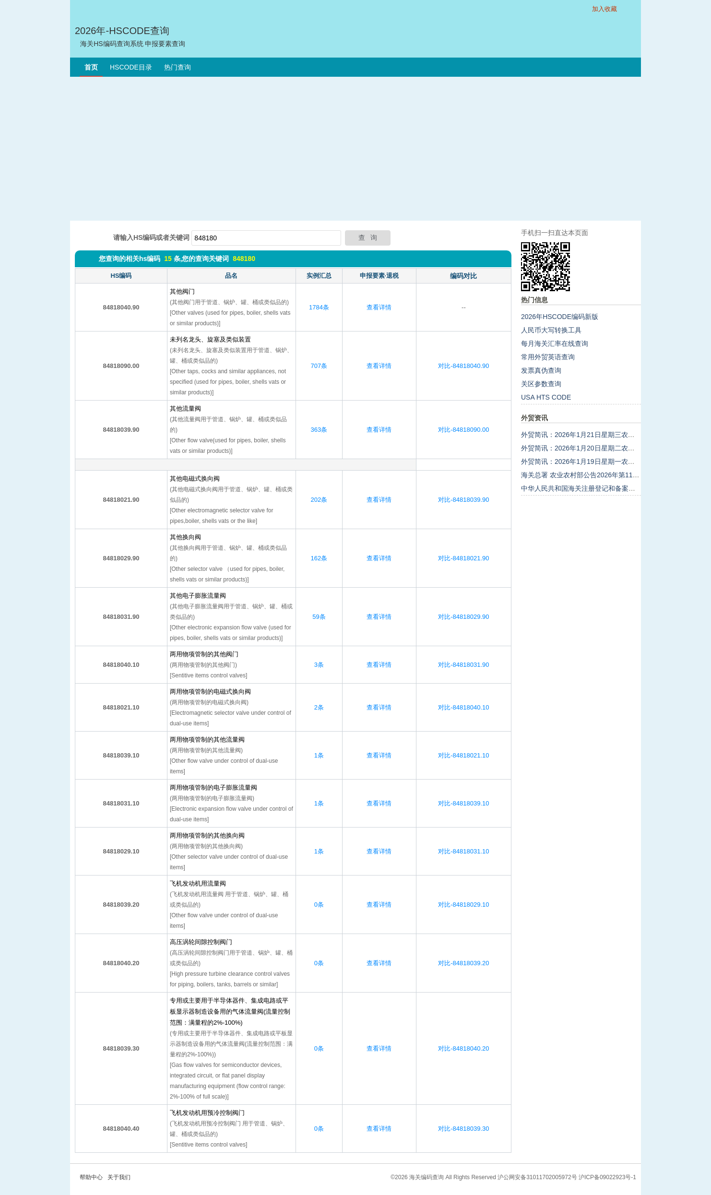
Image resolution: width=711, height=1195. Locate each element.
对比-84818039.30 (463, 1128)
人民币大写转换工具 (551, 330)
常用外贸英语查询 (548, 357)
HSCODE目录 (131, 67)
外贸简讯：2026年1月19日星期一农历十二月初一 (594, 461)
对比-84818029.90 (463, 616)
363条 (319, 429)
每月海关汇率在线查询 (554, 343)
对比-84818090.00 (463, 429)
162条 (319, 558)
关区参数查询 (541, 384)
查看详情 (379, 307)
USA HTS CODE (546, 397)
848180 (244, 258)
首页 (91, 67)
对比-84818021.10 (463, 755)
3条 (319, 664)
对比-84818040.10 (463, 707)
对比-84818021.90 (463, 558)
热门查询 (177, 67)
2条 (319, 707)
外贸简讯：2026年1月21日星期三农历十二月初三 (594, 434)
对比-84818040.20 (463, 1048)
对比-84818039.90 (463, 499)
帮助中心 (91, 1177)
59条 (318, 616)
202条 (319, 499)
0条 (319, 904)
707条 (319, 365)
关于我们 (118, 1177)
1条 (319, 755)
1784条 (319, 307)
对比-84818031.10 (463, 851)
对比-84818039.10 (463, 803)
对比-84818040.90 (463, 365)
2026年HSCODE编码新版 (559, 316)
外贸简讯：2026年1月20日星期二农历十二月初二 (594, 448)
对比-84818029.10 (463, 904)
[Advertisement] (355, 149)
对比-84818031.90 (463, 664)
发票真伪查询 (541, 370)
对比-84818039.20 (463, 963)
